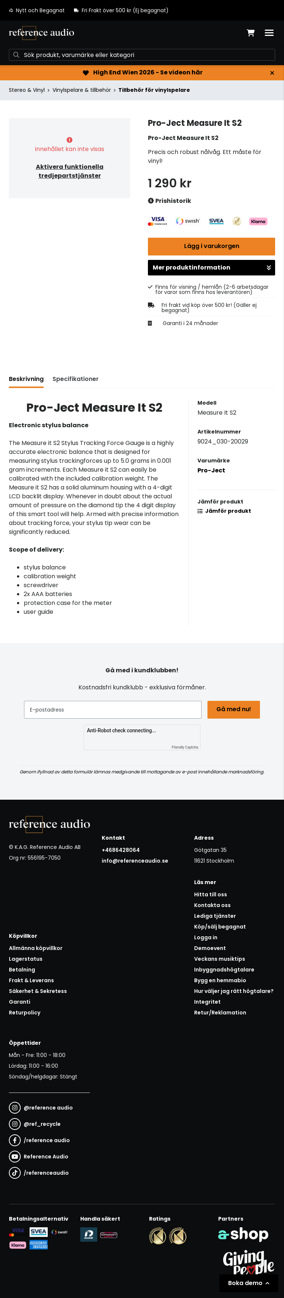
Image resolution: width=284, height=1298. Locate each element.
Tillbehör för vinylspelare (154, 90)
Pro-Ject (211, 470)
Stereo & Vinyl (27, 90)
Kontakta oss (212, 905)
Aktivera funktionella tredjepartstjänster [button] (70, 171)
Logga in (205, 937)
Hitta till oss (210, 894)
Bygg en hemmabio (220, 980)
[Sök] (142, 55)
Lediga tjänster (215, 916)
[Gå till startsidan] (41, 33)
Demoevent (210, 948)
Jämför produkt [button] (224, 511)
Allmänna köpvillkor (35, 948)
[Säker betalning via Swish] (59, 1232)
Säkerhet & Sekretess (38, 991)
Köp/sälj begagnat (220, 926)
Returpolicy (24, 1012)
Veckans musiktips (219, 959)
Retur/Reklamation (220, 1012)
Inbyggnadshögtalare (224, 969)
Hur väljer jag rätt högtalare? (234, 991)
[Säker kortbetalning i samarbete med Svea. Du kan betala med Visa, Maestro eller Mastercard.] (18, 1232)
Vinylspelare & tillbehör (82, 90)
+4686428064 (121, 850)
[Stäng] (272, 72)
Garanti (19, 1002)
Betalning (22, 969)
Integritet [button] (207, 1002)
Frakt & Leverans (31, 980)
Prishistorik (169, 201)
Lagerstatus (26, 959)
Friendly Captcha (185, 747)
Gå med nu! (233, 709)
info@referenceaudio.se (135, 860)
